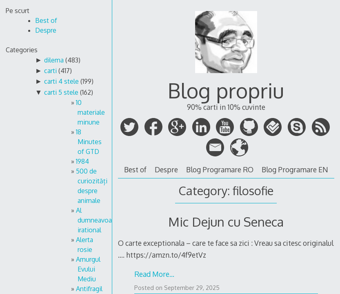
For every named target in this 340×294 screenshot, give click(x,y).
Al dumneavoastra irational (99, 220)
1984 (82, 161)
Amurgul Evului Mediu (88, 269)
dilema (54, 60)
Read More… (154, 274)
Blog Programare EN (295, 169)
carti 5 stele (61, 92)
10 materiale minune (90, 112)
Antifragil (89, 289)
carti (50, 71)
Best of (135, 169)
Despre (166, 169)
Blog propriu (226, 90)
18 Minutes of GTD (89, 142)
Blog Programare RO (219, 169)
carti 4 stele (61, 81)
